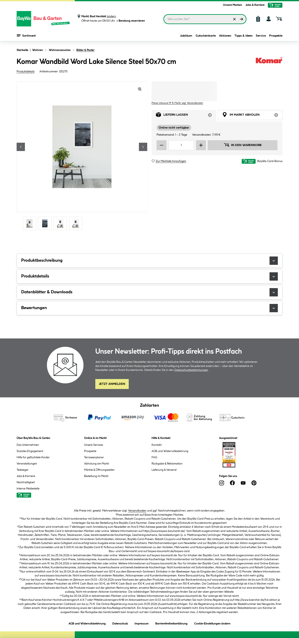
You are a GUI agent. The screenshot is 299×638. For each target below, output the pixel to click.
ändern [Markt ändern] (111, 16)
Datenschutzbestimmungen (191, 370)
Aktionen (225, 35)
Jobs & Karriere (255, 5)
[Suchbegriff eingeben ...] (204, 19)
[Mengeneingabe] (181, 145)
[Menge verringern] (162, 145)
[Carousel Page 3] (61, 223)
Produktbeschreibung (149, 260)
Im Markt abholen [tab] (252, 115)
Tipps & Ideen (243, 35)
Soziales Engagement (30, 451)
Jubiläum (186, 35)
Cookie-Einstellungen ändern (212, 623)
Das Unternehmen (28, 445)
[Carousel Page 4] (76, 223)
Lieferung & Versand (164, 470)
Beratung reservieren (130, 21)
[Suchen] (241, 19)
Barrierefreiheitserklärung (171, 623)
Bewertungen (149, 308)
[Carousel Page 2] (46, 223)
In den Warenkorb (242, 145)
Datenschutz (120, 623)
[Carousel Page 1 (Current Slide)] (30, 223)
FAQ (154, 457)
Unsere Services (93, 445)
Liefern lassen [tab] (186, 115)
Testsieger (22, 470)
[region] (82, 156)
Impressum (142, 623)
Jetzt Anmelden (112, 384)
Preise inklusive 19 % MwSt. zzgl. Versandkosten (177, 103)
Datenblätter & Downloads (149, 292)
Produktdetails (25, 71)
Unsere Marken (232, 5)
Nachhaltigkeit (26, 482)
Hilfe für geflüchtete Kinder (33, 457)
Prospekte (275, 35)
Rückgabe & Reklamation (167, 463)
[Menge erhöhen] (201, 145)
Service (261, 35)
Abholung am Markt (96, 463)
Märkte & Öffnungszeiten (99, 470)
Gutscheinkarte (206, 35)
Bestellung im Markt (96, 476)
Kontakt (157, 445)
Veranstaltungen (27, 463)
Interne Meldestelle (28, 488)
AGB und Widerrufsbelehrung (170, 451)
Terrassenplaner (94, 457)
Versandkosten (137, 510)
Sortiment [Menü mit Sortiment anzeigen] (26, 35)
